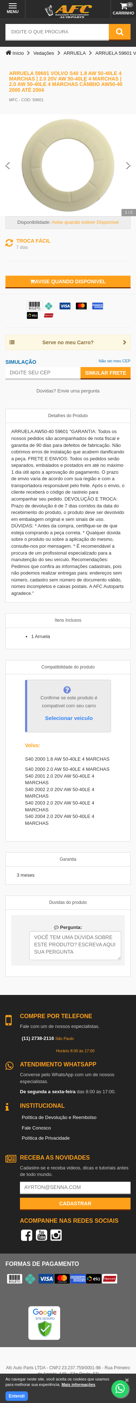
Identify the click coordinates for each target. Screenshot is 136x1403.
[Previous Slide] (7, 165)
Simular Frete (105, 373)
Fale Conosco (36, 1128)
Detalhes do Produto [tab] (68, 415)
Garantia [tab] (67, 859)
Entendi (17, 1396)
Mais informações (78, 1384)
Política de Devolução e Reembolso (59, 1117)
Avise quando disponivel (68, 281)
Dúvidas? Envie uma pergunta (67, 391)
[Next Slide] (128, 165)
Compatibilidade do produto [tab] (68, 667)
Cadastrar (75, 1203)
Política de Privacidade (46, 1138)
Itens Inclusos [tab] (68, 620)
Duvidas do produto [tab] (68, 902)
